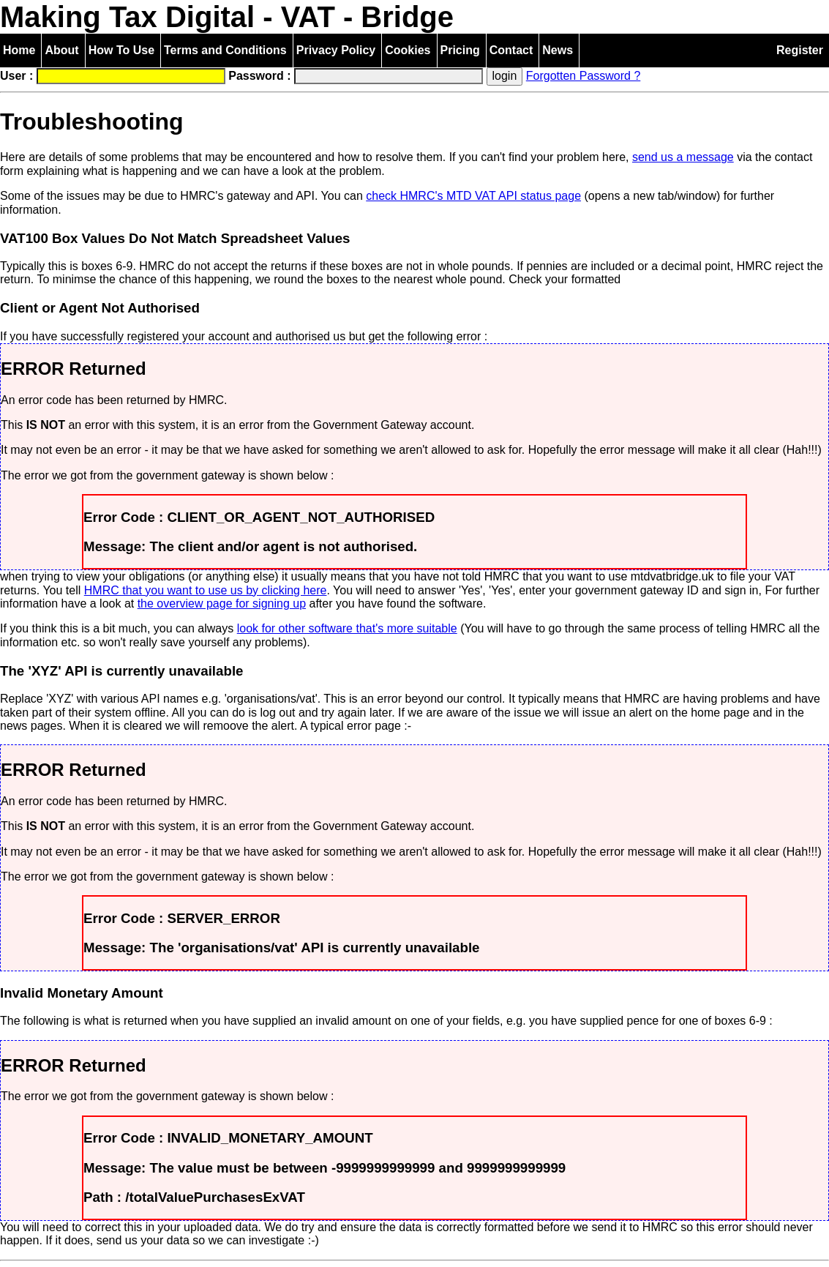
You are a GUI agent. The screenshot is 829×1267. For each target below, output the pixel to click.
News (557, 50)
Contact (511, 50)
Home (19, 50)
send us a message (683, 157)
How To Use (121, 50)
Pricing (460, 50)
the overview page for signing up (222, 603)
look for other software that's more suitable (347, 628)
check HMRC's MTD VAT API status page (473, 196)
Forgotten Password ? (583, 76)
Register (799, 50)
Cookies (407, 50)
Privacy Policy (336, 50)
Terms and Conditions (225, 50)
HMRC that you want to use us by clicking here (205, 590)
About (61, 50)
